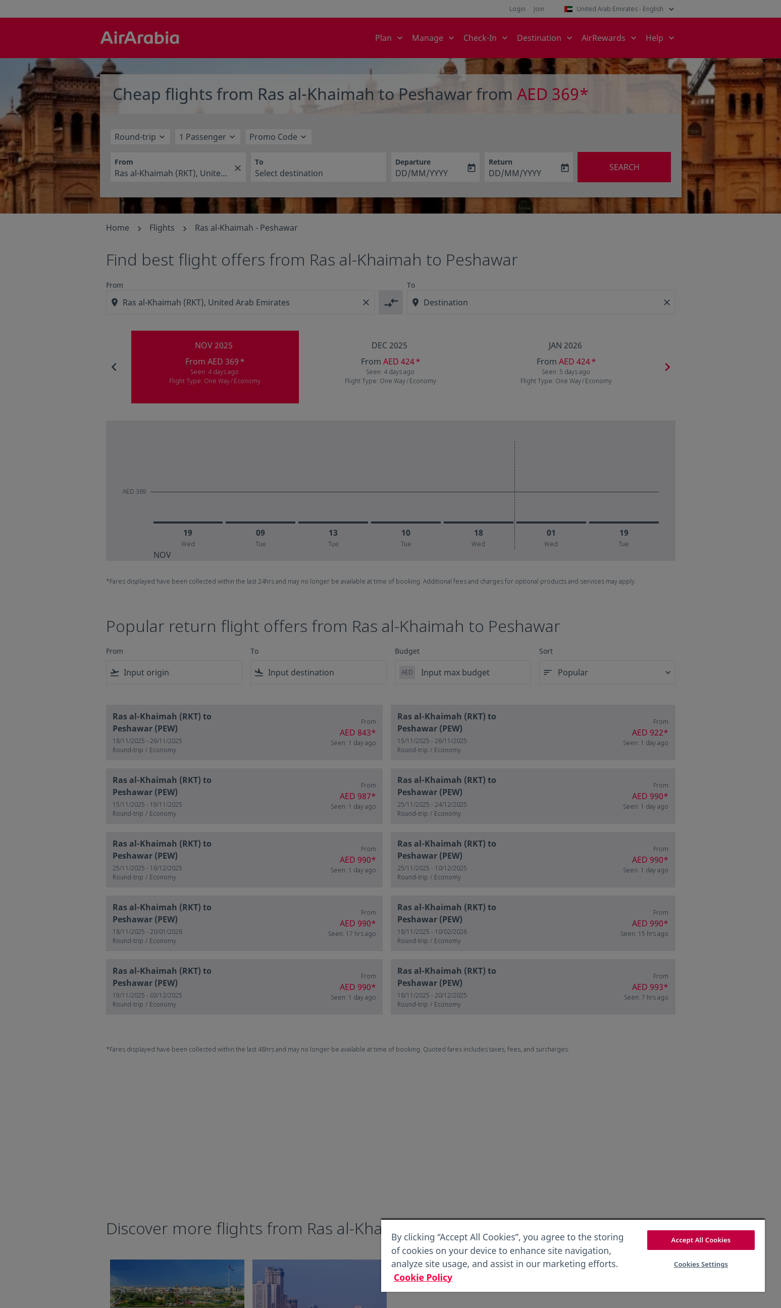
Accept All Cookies (701, 1239)
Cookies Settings (701, 1264)
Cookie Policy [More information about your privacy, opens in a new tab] (423, 1277)
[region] (573, 1255)
